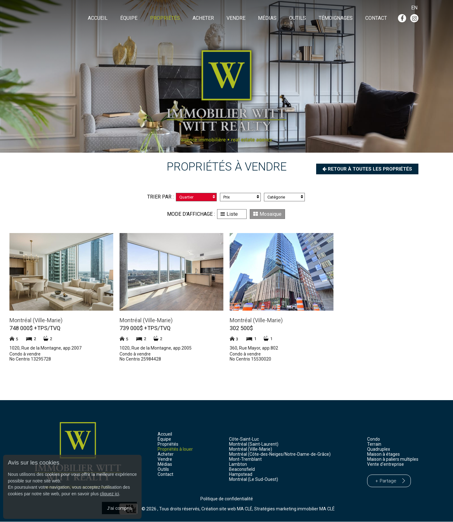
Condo (373, 439)
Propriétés (165, 18)
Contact (376, 18)
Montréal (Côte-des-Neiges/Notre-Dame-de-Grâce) (280, 454)
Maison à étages (383, 454)
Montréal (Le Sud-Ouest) (253, 479)
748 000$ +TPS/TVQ (34, 328)
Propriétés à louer (175, 449)
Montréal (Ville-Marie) (36, 320)
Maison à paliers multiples (392, 459)
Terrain (374, 444)
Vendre (235, 18)
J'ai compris (119, 508)
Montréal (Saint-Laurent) (253, 444)
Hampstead (240, 474)
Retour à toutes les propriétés (365, 169)
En (414, 8)
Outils (297, 18)
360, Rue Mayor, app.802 (254, 348)
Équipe (128, 18)
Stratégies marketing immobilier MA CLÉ (294, 509)
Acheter (203, 18)
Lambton (238, 464)
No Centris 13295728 (30, 359)
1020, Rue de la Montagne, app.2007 (45, 348)
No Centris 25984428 (140, 359)
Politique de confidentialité (226, 499)
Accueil (98, 18)
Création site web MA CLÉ (226, 509)
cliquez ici (109, 493)
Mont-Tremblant (245, 459)
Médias (267, 18)
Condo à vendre (25, 354)
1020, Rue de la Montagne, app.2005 (156, 348)
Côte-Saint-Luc (244, 439)
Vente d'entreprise (385, 464)
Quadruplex (378, 449)
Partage (388, 481)
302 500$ (241, 328)
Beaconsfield (242, 469)
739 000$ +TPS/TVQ (145, 328)
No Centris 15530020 (250, 359)
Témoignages (336, 18)
